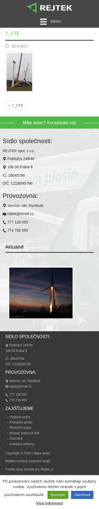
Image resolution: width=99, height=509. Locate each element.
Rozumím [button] (58, 495)
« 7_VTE (16, 105)
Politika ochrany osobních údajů (27, 461)
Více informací (49, 503)
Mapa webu (42, 453)
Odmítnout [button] (82, 495)
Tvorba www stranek (19, 469)
